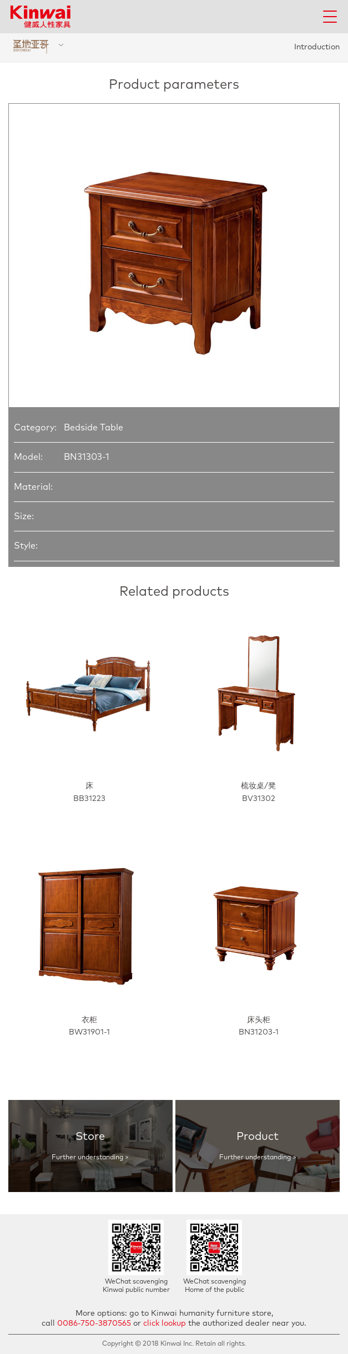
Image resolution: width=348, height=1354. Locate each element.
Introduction (317, 47)
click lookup (164, 1323)
